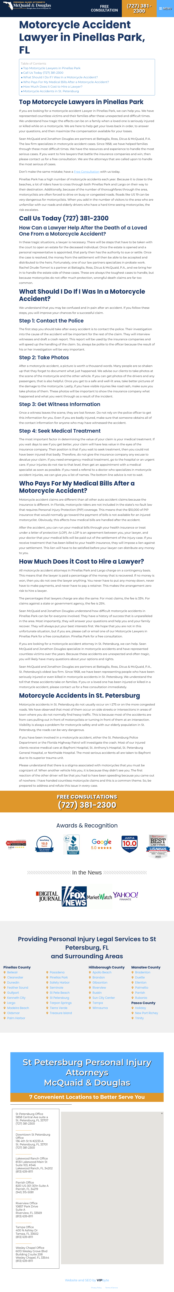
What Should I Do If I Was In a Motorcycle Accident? (60, 77)
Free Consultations (87, 797)
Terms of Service (111, 1288)
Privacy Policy (96, 1288)
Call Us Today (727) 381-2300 (43, 72)
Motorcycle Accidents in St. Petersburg (51, 91)
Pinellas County (17, 967)
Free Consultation (104, 8)
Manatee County (146, 967)
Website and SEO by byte (87, 1280)
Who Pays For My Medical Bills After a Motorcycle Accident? (66, 82)
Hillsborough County (107, 967)
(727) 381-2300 (139, 8)
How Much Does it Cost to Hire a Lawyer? (52, 86)
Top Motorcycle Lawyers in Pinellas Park (52, 68)
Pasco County (143, 1003)
